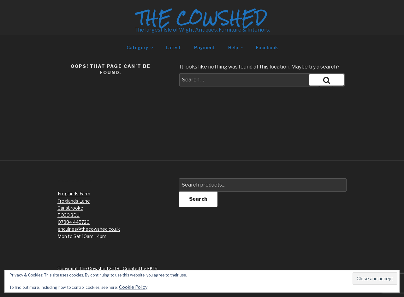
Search (198, 199)
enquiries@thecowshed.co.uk (89, 229)
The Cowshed (202, 18)
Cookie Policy (133, 287)
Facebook (267, 47)
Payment (204, 47)
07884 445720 (74, 222)
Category (140, 47)
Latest (173, 47)
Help (236, 47)
